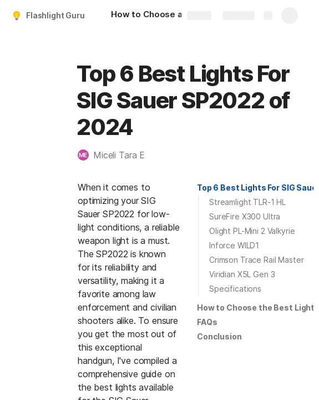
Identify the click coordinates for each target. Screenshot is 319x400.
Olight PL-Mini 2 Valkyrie (252, 231)
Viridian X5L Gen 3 (242, 274)
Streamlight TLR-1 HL (247, 202)
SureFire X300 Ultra (244, 216)
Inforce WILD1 (234, 245)
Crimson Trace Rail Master (256, 259)
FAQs (207, 322)
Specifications (235, 288)
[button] (116, 155)
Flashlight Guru (55, 15)
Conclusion (219, 336)
